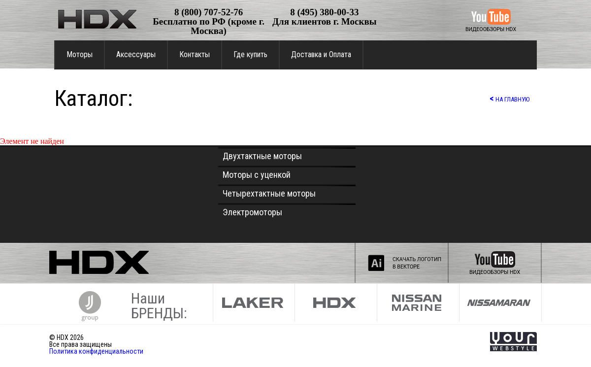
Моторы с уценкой (257, 174)
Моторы (79, 54)
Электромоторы (252, 212)
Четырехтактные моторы (269, 193)
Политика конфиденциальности (96, 351)
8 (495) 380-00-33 (324, 12)
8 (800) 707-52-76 (208, 12)
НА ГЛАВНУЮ (509, 98)
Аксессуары (136, 54)
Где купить (250, 54)
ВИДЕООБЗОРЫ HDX (490, 29)
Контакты (194, 54)
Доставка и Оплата (321, 54)
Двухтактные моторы (262, 156)
